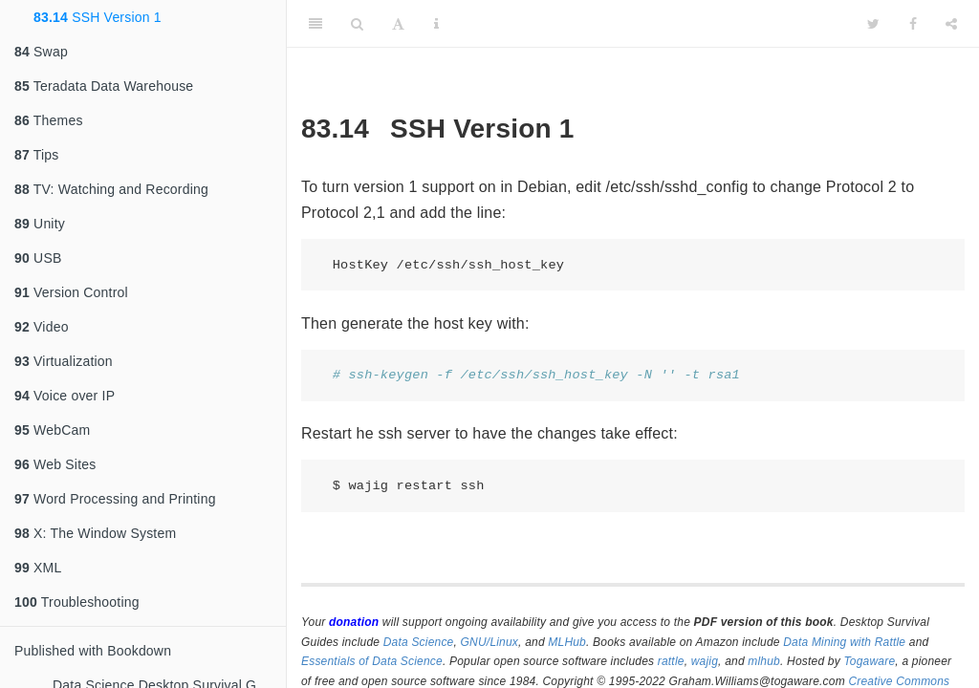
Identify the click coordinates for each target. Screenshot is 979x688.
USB (37, 258)
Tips (36, 154)
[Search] (357, 24)
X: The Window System (95, 533)
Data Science (418, 642)
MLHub (567, 642)
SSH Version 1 (97, 17)
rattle (671, 661)
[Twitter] (873, 24)
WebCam (52, 430)
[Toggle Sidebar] (315, 24)
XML (37, 567)
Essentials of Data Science (372, 661)
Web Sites (55, 464)
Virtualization (63, 361)
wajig (704, 661)
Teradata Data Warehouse (103, 86)
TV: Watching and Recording (111, 189)
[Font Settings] (398, 24)
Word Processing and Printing (115, 498)
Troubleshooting (77, 602)
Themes (48, 120)
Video (41, 326)
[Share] (951, 24)
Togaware (869, 661)
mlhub (764, 661)
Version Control (71, 292)
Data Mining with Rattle (844, 642)
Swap (41, 51)
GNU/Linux (490, 642)
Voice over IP (64, 395)
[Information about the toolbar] (436, 24)
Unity (39, 223)
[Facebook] (913, 24)
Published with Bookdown (92, 650)
